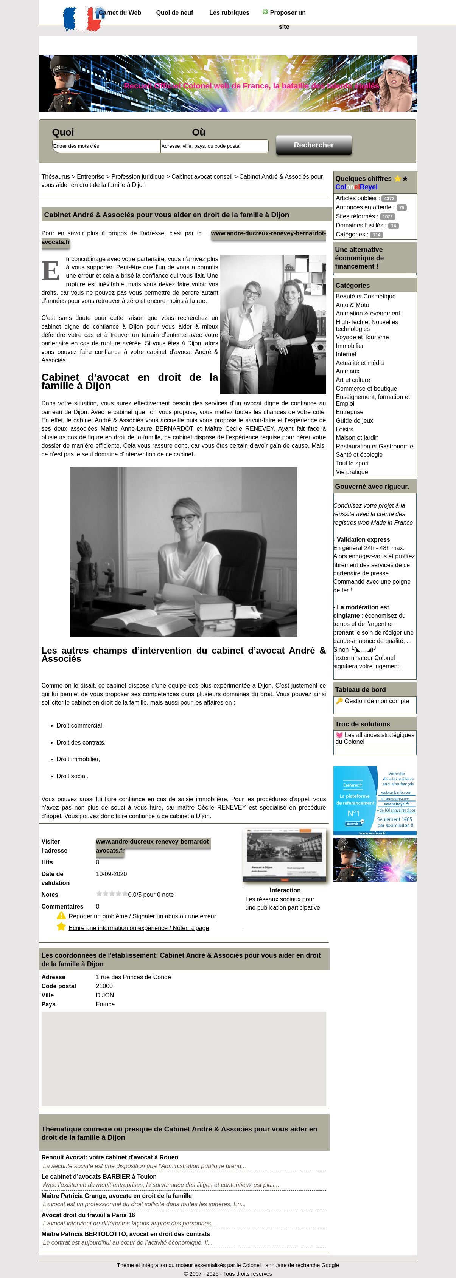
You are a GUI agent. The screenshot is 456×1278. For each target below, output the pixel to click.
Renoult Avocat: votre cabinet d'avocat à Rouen (110, 1157)
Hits (47, 862)
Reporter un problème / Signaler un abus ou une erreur (142, 916)
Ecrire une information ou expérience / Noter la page (139, 928)
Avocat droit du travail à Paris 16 (88, 1215)
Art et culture (353, 380)
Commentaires (63, 906)
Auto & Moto (352, 305)
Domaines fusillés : (367, 225)
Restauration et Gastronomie (375, 446)
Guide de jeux (355, 420)
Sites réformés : (365, 216)
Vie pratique (352, 472)
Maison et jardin (357, 437)
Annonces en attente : (371, 207)
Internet (346, 354)
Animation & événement (368, 313)
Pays (49, 1004)
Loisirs (344, 429)
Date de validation (56, 878)
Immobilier (350, 346)
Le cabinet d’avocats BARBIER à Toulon (99, 1176)
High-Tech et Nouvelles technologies (367, 325)
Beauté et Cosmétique (366, 296)
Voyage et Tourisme (362, 337)
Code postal (59, 986)
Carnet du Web (120, 12)
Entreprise (350, 412)
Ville (48, 995)
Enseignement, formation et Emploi (373, 400)
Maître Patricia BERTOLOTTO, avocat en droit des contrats (126, 1234)
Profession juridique (138, 176)
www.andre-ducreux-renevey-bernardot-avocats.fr (153, 846)
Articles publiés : (366, 198)
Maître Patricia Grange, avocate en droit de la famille (117, 1196)
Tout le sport (352, 463)
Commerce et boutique (366, 388)
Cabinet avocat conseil (201, 176)
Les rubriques (229, 12)
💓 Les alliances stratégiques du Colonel (375, 738)
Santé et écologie (359, 454)
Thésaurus (56, 176)
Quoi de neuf (174, 12)
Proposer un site (284, 14)
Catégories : (359, 234)
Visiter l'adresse (55, 846)
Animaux (348, 371)
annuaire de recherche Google (302, 1265)
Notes (50, 895)
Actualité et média (360, 363)
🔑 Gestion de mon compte (372, 701)
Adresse (53, 977)
